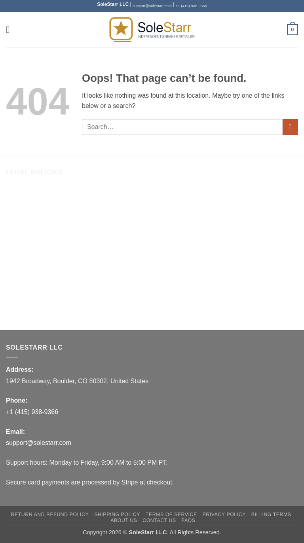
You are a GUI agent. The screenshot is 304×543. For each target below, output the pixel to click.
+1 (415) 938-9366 (191, 6)
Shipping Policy (27, 244)
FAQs (14, 310)
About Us (19, 195)
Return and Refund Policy (42, 228)
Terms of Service (29, 260)
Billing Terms (24, 294)
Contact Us (21, 211)
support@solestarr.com (152, 6)
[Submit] (290, 126)
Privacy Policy (26, 277)
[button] (10, 29)
